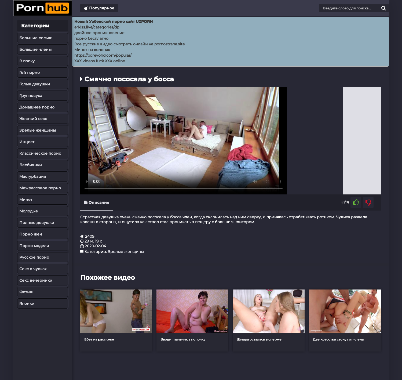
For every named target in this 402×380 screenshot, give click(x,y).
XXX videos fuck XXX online (99, 61)
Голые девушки (34, 84)
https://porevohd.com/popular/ (102, 55)
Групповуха (30, 95)
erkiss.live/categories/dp (96, 27)
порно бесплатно (91, 38)
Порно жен (30, 234)
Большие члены (35, 49)
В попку (27, 61)
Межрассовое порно (40, 188)
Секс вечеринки (35, 280)
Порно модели (34, 245)
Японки (26, 303)
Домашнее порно (36, 107)
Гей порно (29, 72)
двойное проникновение (99, 32)
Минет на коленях (92, 49)
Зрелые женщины (37, 130)
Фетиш (26, 291)
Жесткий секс (33, 118)
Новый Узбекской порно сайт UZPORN (113, 21)
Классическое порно (40, 153)
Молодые (28, 211)
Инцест (26, 141)
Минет (25, 199)
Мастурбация (32, 176)
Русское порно (34, 257)
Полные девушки (36, 222)
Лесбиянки (30, 164)
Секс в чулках (33, 268)
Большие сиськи (36, 37)
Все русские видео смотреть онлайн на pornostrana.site (129, 44)
